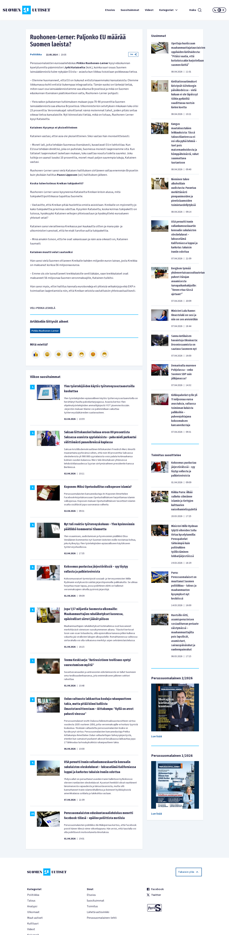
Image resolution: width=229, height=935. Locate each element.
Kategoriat (169, 10)
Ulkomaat (33, 912)
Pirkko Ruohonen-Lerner (45, 331)
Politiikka (36, 54)
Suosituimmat (130, 10)
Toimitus (92, 906)
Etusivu (110, 10)
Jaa (133, 54)
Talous (31, 901)
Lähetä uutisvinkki (98, 912)
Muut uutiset (35, 918)
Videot (149, 10)
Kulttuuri (32, 924)
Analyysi (32, 906)
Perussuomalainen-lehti (102, 918)
